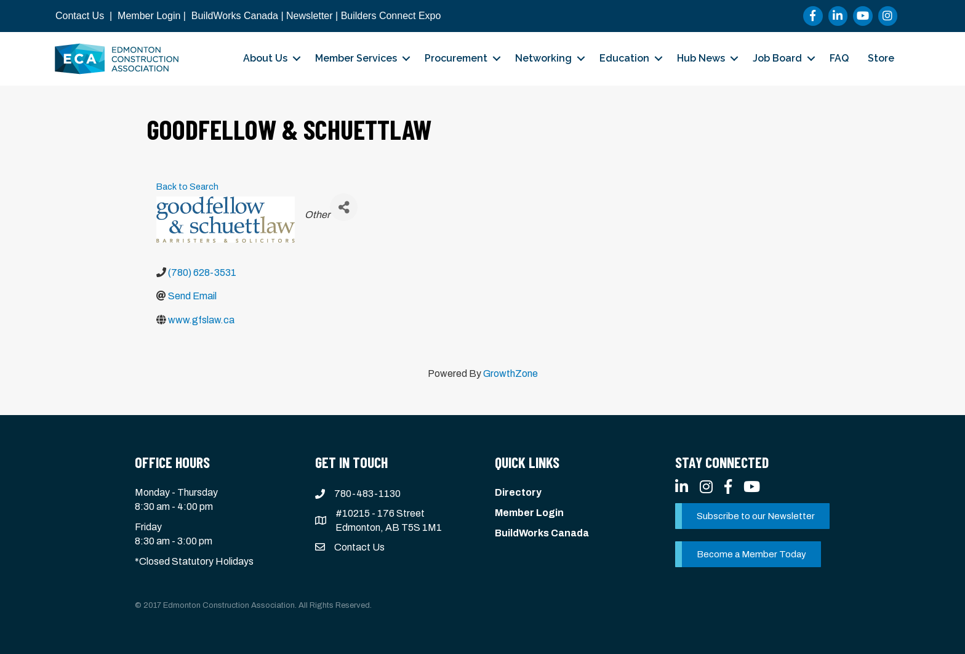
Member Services (356, 58)
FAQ (839, 58)
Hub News (701, 58)
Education (624, 58)
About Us (265, 58)
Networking (543, 58)
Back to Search (187, 187)
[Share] (344, 207)
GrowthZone (510, 373)
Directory (518, 492)
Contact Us (79, 15)
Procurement (456, 58)
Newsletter (309, 15)
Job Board (777, 58)
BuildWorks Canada (234, 15)
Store (881, 58)
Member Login (149, 15)
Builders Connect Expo (391, 15)
